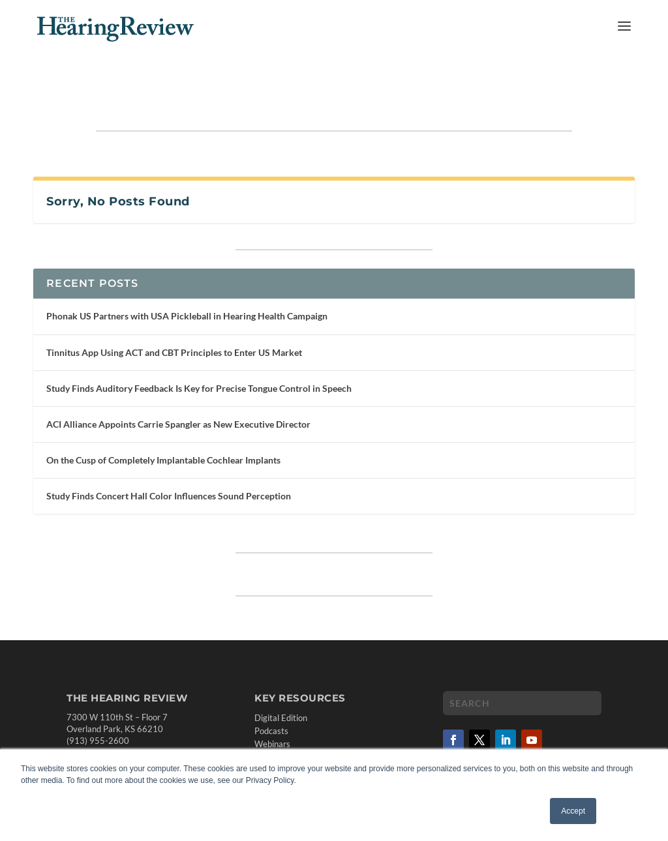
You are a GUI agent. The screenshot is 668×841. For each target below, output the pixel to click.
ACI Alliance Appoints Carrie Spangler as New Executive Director (178, 383)
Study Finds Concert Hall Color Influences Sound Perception (168, 455)
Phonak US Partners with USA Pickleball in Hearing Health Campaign (186, 275)
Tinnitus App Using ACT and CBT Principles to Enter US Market (174, 311)
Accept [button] (573, 811)
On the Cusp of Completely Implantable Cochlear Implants (163, 419)
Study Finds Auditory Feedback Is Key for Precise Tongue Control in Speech (199, 347)
